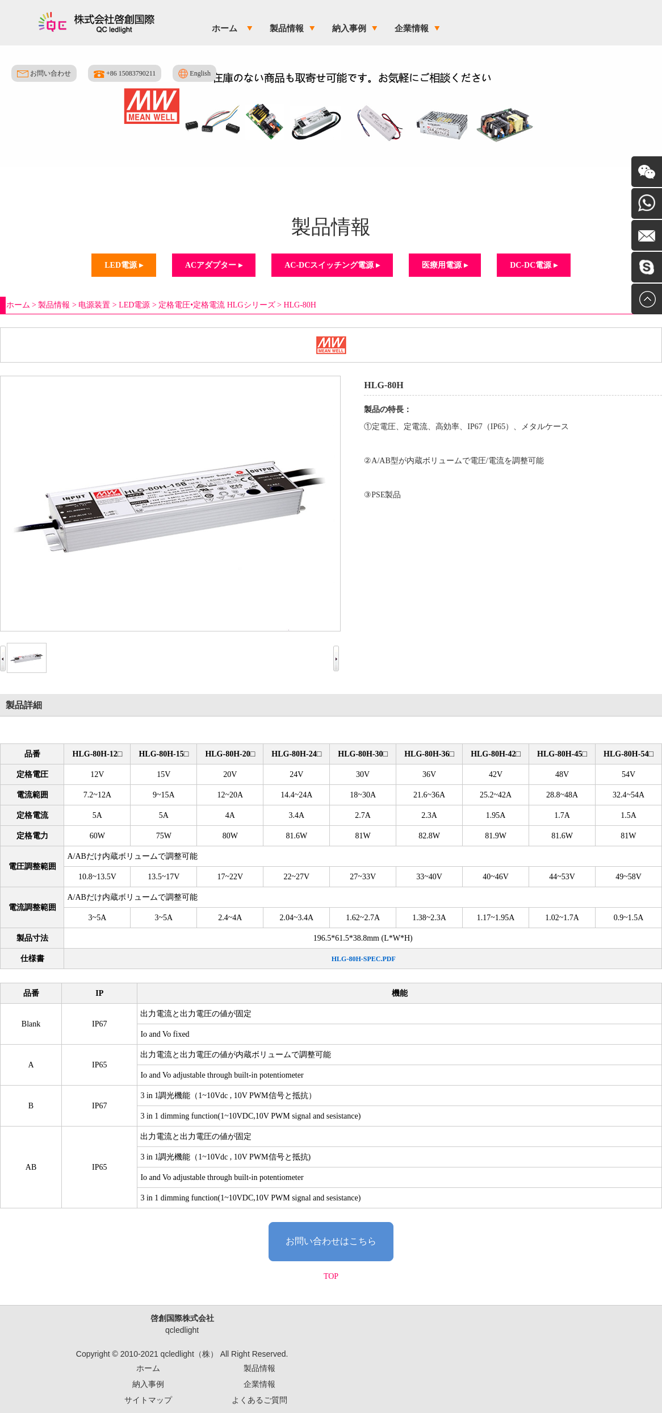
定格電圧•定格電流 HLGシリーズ (216, 305)
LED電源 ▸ (123, 265)
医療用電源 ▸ (445, 265)
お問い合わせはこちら (331, 1241)
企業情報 (412, 28)
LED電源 (134, 305)
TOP (331, 1276)
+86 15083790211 (125, 73)
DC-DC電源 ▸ (534, 265)
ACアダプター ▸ (213, 265)
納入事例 (349, 28)
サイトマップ (148, 1399)
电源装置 (94, 305)
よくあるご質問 (259, 1399)
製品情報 (287, 28)
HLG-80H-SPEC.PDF (364, 959)
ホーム (224, 28)
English (194, 73)
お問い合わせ (44, 73)
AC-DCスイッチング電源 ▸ (332, 265)
